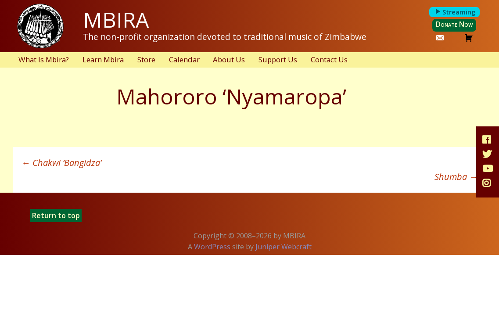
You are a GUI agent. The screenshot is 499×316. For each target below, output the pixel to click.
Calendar (184, 59)
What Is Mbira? (43, 59)
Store (146, 59)
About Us (229, 59)
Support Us (277, 59)
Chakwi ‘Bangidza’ (61, 163)
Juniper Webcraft (283, 246)
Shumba (456, 177)
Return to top (56, 215)
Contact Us (329, 59)
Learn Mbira (103, 59)
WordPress (212, 246)
